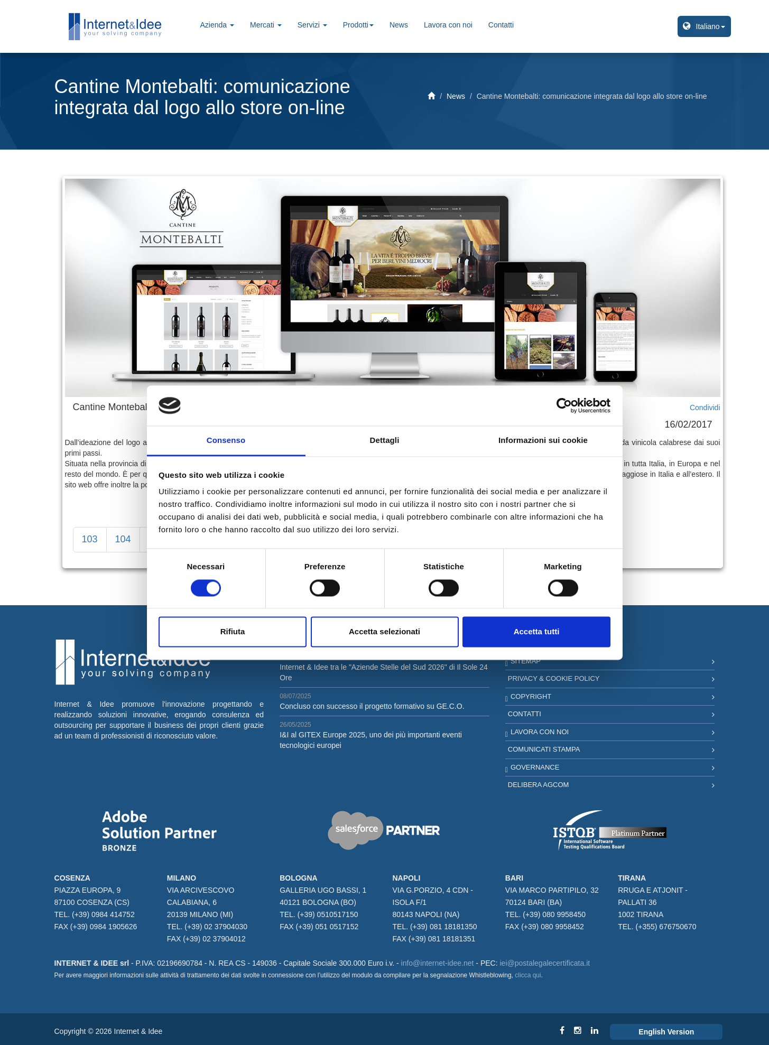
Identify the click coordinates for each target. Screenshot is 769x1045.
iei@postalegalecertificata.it (545, 963)
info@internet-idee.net (437, 963)
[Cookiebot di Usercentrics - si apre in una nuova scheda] (564, 405)
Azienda (217, 25)
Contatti (501, 25)
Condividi (705, 407)
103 (90, 539)
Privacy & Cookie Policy (554, 678)
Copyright (531, 696)
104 (123, 539)
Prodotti (358, 25)
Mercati (266, 25)
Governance (535, 767)
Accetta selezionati (384, 631)
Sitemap (526, 661)
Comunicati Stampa (544, 749)
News (399, 25)
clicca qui (528, 975)
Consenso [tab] (226, 440)
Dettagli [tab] (385, 440)
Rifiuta (232, 631)
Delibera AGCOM (538, 785)
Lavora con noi (448, 25)
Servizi (312, 25)
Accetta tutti (537, 631)
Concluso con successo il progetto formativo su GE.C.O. (372, 706)
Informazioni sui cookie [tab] (543, 440)
